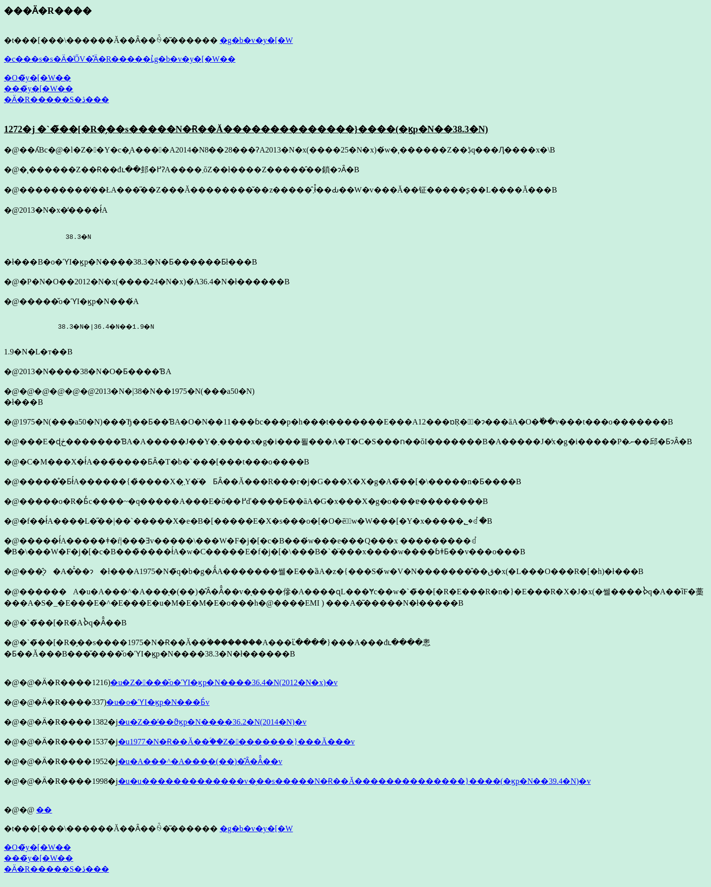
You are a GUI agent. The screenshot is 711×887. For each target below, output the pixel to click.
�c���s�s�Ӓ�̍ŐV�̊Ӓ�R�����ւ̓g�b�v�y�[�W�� (120, 59)
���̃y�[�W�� (38, 88)
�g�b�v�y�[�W (256, 40)
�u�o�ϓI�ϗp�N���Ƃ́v (157, 702)
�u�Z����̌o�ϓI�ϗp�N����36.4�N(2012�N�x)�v (223, 682)
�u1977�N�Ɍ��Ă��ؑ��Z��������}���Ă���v (236, 741)
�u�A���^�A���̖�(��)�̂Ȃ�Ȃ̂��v (200, 761)
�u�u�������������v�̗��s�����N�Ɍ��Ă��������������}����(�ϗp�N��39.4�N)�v (354, 781)
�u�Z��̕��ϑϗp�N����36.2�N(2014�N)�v (212, 722)
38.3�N (48, 236)
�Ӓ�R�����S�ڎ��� (56, 99)
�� (44, 810)
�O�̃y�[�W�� (37, 78)
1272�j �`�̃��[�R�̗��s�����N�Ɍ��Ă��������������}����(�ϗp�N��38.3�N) (246, 129)
